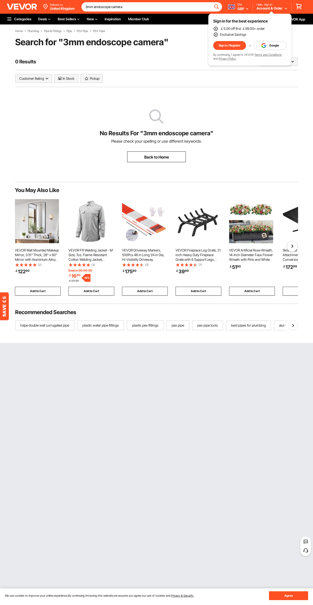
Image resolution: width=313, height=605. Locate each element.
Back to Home (156, 157)
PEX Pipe (82, 31)
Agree (288, 595)
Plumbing (33, 31)
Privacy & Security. (182, 595)
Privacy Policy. (227, 58)
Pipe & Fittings (53, 31)
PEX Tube (99, 31)
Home (19, 31)
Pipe (69, 31)
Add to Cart (37, 291)
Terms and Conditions (268, 55)
